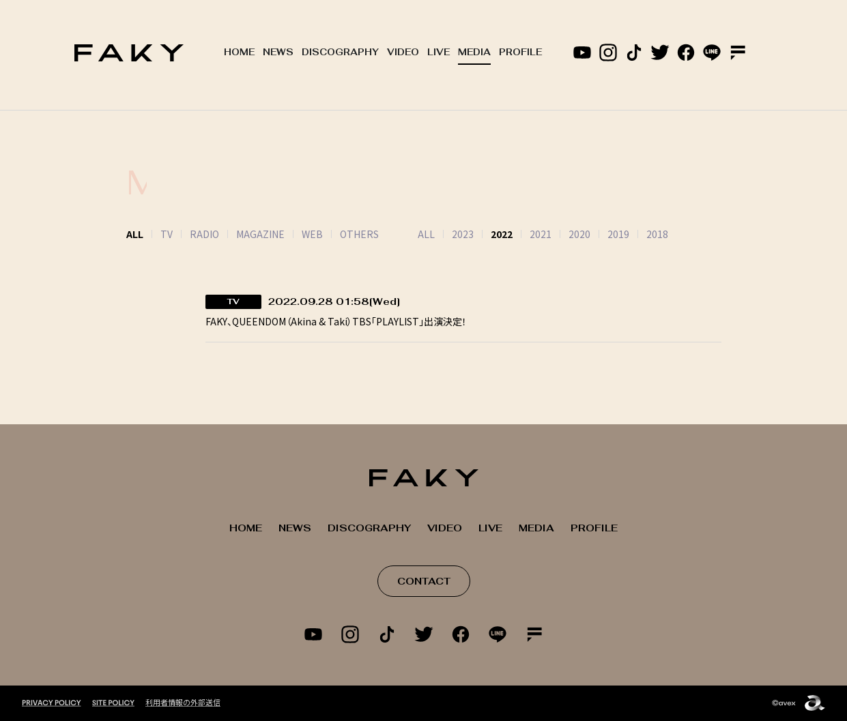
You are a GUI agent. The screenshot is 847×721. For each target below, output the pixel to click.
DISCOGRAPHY (340, 52)
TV (166, 234)
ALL (409, 234)
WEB (312, 234)
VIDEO (403, 52)
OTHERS (359, 234)
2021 (523, 234)
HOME (239, 52)
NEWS (278, 52)
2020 (562, 234)
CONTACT (423, 581)
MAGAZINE (260, 234)
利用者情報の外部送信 (182, 701)
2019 (601, 234)
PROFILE (520, 52)
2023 (446, 234)
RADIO (204, 234)
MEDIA (474, 52)
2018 (640, 234)
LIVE (438, 52)
